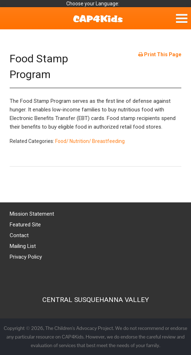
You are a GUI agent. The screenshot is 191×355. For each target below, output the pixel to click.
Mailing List (23, 246)
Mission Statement (32, 214)
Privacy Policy (26, 257)
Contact (19, 235)
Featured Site (25, 224)
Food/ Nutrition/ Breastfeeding (90, 141)
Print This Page (159, 54)
